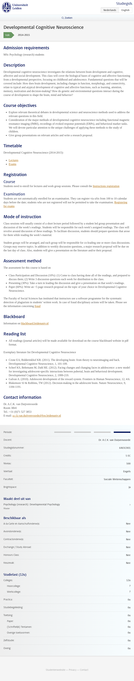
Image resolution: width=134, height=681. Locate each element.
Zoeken (68, 18)
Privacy (72, 670)
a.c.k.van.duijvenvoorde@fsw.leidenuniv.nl (37, 415)
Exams (12, 164)
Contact (84, 670)
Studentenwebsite (55, 670)
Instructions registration (106, 186)
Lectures (13, 160)
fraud (37, 306)
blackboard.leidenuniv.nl (35, 323)
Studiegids (124, 3)
